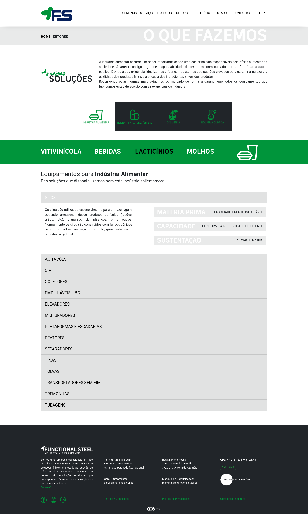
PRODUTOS (165, 13)
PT (261, 13)
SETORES (182, 13)
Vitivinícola (61, 152)
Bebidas (107, 152)
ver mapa (228, 466)
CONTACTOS (242, 13)
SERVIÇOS (147, 13)
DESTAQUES (221, 13)
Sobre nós (47, 487)
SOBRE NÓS (129, 13)
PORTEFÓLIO (201, 13)
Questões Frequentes (232, 498)
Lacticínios (154, 152)
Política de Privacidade (175, 498)
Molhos (200, 152)
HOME (46, 37)
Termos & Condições (116, 498)
